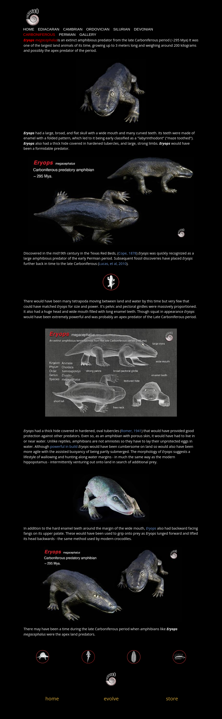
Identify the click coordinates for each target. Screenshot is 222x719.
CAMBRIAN (72, 29)
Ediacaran (48, 29)
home (52, 698)
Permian (67, 34)
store (172, 698)
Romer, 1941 (131, 430)
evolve (111, 698)
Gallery (87, 34)
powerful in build (64, 446)
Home (28, 29)
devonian (143, 29)
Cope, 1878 (127, 253)
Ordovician (97, 29)
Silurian (121, 29)
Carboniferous (39, 34)
